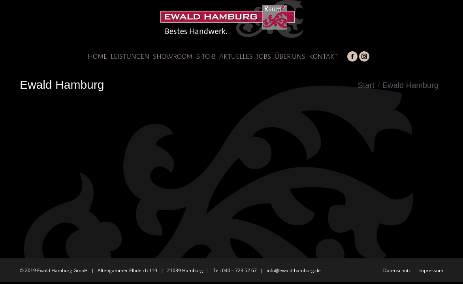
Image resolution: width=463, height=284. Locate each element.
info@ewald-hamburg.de (294, 270)
